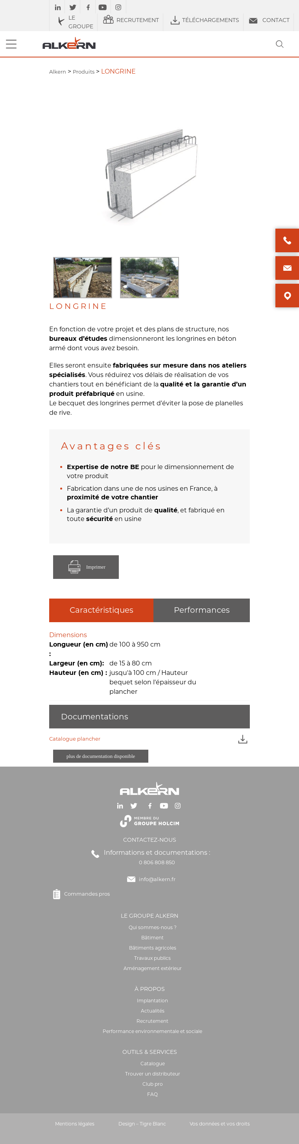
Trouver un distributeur (152, 1074)
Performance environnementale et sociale (152, 1031)
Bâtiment (152, 938)
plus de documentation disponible (100, 756)
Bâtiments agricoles (152, 948)
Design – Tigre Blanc (142, 1124)
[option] (82, 277)
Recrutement (152, 1021)
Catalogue (152, 1063)
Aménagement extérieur (153, 968)
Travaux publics (152, 958)
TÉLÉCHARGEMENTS (203, 20)
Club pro (152, 1084)
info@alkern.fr (157, 879)
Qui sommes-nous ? (153, 927)
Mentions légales (74, 1124)
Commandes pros (79, 894)
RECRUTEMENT (130, 20)
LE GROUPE (73, 22)
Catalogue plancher (149, 739)
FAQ (152, 1094)
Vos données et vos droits (220, 1124)
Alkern (57, 71)
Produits (83, 71)
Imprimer (85, 567)
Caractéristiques (101, 610)
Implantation (152, 1001)
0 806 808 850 (157, 862)
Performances (202, 610)
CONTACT (268, 20)
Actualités (152, 1011)
